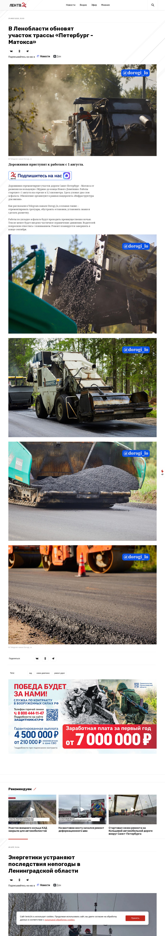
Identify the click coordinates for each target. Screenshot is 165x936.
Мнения (105, 5)
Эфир (94, 5)
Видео (83, 5)
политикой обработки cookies (60, 920)
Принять (135, 918)
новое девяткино (43, 673)
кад (30, 673)
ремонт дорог (59, 673)
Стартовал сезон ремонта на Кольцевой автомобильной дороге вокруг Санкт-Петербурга (131, 831)
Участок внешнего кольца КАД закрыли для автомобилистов (27, 829)
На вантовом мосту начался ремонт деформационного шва (81, 829)
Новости (70, 5)
